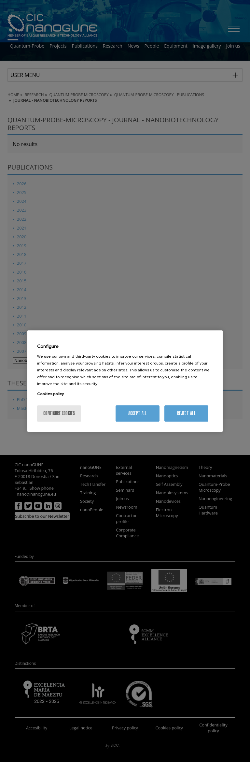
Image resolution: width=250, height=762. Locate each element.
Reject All (186, 413)
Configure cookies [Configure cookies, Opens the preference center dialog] (59, 413)
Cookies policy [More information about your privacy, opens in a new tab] (50, 393)
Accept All (137, 413)
